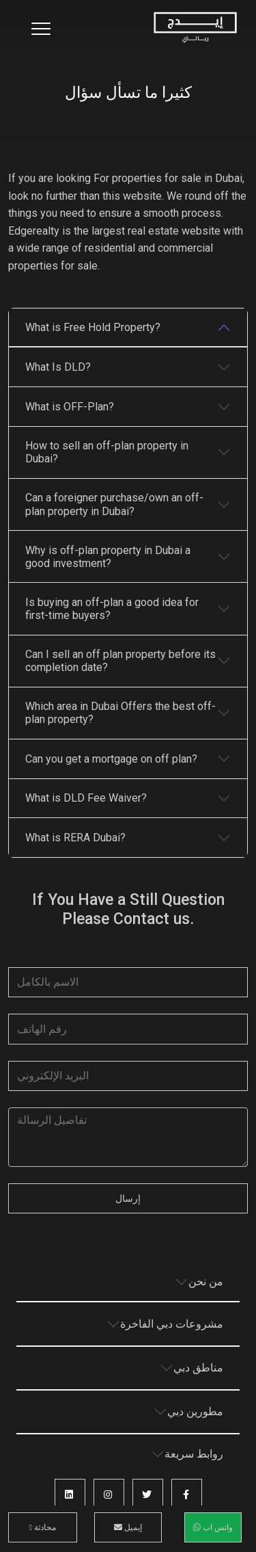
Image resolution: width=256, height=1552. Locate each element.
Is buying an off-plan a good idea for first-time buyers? (112, 609)
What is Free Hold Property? (92, 327)
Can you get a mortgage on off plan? (111, 758)
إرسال (128, 1198)
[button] (186, 1494)
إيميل (128, 1527)
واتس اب (213, 1527)
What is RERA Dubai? (75, 837)
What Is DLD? (58, 366)
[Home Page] (195, 28)
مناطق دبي (198, 1367)
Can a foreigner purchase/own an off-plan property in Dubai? (114, 504)
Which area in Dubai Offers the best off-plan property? (120, 713)
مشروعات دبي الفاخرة (171, 1323)
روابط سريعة (194, 1453)
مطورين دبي (195, 1411)
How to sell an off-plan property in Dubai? (106, 452)
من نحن (205, 1281)
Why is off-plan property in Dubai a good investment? (107, 557)
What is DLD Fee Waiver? (86, 797)
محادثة (42, 1527)
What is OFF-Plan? (69, 406)
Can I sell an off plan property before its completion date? (120, 661)
